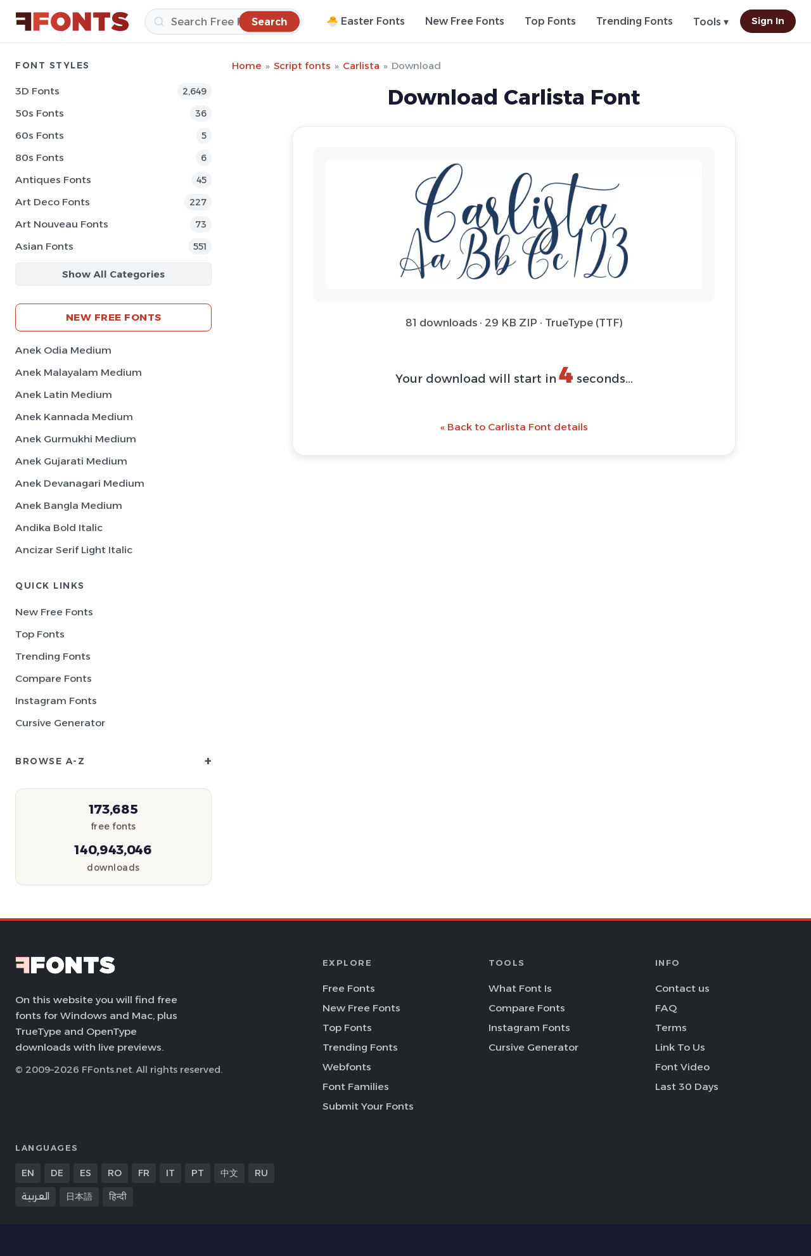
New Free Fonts (464, 21)
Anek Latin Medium (63, 394)
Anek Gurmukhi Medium (75, 439)
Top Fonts (550, 21)
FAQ (666, 1008)
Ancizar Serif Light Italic (73, 550)
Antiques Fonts (53, 180)
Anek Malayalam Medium (78, 372)
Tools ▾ (711, 22)
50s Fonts (39, 113)
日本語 (79, 1196)
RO (115, 1173)
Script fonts (302, 66)
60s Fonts (39, 135)
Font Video (682, 1067)
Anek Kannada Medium (74, 417)
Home (247, 66)
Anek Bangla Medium (68, 505)
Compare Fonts (53, 678)
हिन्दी (118, 1196)
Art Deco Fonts (52, 202)
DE (57, 1173)
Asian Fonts (44, 246)
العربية (35, 1196)
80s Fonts (39, 157)
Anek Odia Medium (63, 350)
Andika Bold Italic (59, 528)
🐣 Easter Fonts (365, 21)
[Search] (223, 21)
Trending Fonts (634, 21)
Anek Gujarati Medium (71, 461)
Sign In (767, 21)
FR (144, 1173)
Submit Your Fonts (368, 1106)
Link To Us (680, 1047)
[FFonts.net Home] (72, 21)
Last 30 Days (686, 1086)
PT (197, 1173)
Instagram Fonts (56, 701)
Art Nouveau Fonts (61, 224)
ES (85, 1173)
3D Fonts (37, 91)
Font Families (355, 1086)
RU (261, 1173)
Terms (671, 1028)
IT (170, 1173)
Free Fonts (348, 988)
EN (28, 1173)
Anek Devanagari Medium (79, 483)
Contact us (682, 988)
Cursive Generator (60, 723)
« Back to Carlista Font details (514, 427)
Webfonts (346, 1067)
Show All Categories (113, 274)
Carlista (361, 66)
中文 (229, 1173)
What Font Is (520, 988)
